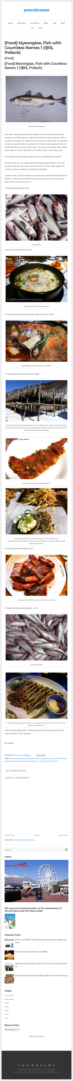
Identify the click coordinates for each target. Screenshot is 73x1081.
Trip (32, 28)
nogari (26, 761)
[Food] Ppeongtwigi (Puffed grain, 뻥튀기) (31, 952)
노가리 (39, 761)
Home (10, 23)
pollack (32, 761)
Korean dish (55, 758)
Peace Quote (21, 23)
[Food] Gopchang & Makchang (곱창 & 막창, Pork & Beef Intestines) (41, 976)
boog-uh (14, 758)
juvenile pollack (42, 758)
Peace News (34, 23)
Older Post (63, 835)
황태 (56, 761)
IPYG (54, 23)
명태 (48, 761)
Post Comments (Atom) (25, 840)
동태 (44, 761)
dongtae (21, 758)
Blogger (41, 1036)
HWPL (46, 23)
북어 (52, 761)
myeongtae (17, 761)
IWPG (63, 23)
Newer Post (10, 835)
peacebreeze (36, 9)
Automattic (24, 1072)
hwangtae (30, 758)
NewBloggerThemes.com (51, 1072)
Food (40, 28)
